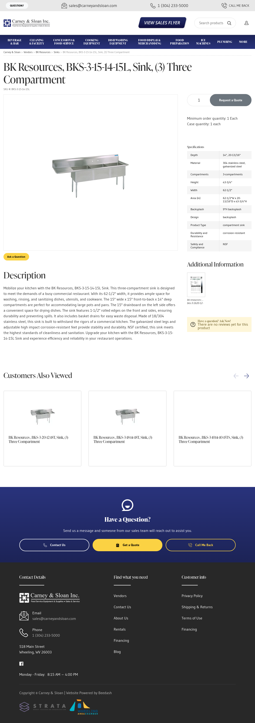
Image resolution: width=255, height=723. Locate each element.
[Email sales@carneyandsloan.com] (89, 6)
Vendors (28, 52)
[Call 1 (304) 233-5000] (169, 6)
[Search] (215, 23)
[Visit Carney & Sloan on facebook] (21, 663)
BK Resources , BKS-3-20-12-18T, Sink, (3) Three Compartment (38, 439)
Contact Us (54, 545)
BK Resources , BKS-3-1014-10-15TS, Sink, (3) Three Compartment (211, 439)
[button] (246, 376)
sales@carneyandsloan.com (54, 618)
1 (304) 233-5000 (46, 635)
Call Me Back (235, 5)
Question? (17, 5)
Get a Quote (127, 545)
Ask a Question (16, 256)
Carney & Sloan (11, 52)
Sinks (57, 52)
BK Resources (43, 52)
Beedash (105, 692)
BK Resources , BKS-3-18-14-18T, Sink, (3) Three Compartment (123, 439)
